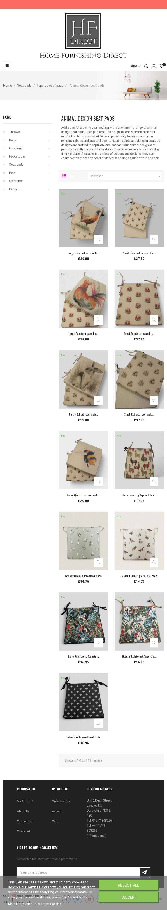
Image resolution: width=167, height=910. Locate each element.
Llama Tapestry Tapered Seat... (139, 495)
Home (7, 117)
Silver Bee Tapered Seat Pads (83, 737)
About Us (23, 811)
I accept (128, 897)
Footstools (17, 156)
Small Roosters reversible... (139, 333)
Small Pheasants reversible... (139, 253)
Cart (55, 821)
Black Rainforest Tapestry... (83, 656)
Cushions (16, 148)
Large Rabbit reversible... (83, 414)
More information (20, 904)
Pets (12, 173)
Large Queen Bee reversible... (83, 495)
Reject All (128, 885)
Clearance (16, 181)
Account (57, 811)
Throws (14, 132)
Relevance (126, 176)
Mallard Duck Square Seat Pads (139, 575)
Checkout (23, 831)
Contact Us (24, 821)
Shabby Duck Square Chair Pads (83, 575)
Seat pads (16, 165)
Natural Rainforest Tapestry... (139, 656)
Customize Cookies (48, 904)
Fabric (13, 189)
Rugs (12, 140)
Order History (61, 801)
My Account (25, 801)
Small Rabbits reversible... (139, 414)
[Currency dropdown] (133, 66)
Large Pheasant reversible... (83, 253)
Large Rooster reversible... (83, 333)
